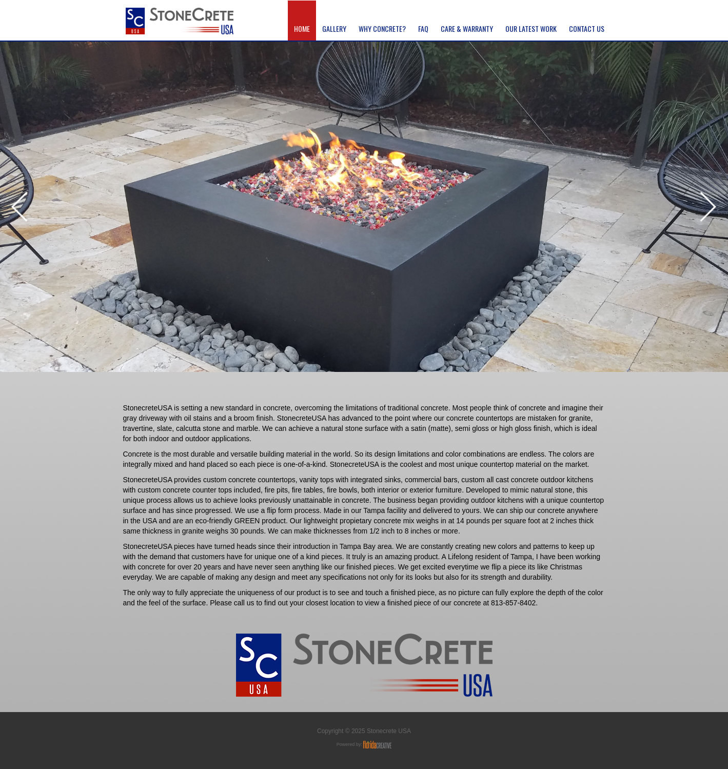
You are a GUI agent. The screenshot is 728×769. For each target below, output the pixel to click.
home (302, 29)
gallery (334, 29)
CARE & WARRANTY (467, 29)
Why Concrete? (382, 29)
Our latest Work (531, 29)
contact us (586, 29)
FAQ (423, 29)
